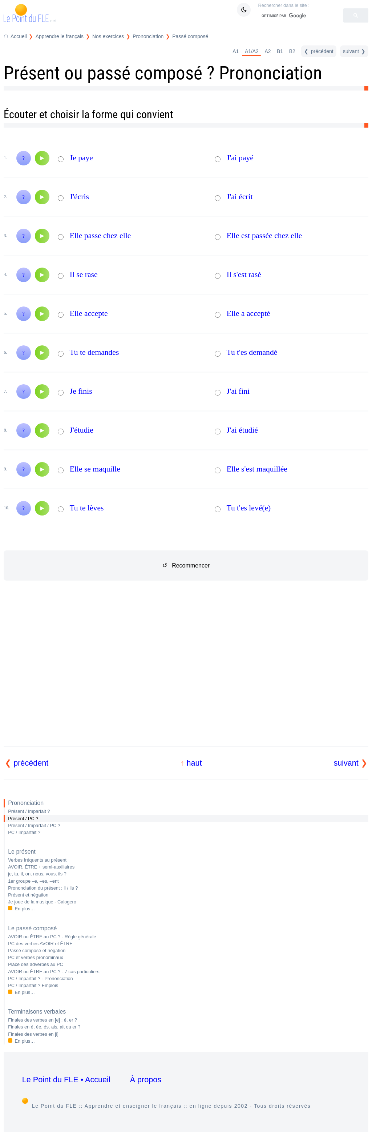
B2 (292, 51)
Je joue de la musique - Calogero (42, 902)
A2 (267, 51)
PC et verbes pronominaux (35, 957)
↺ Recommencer (186, 565)
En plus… (25, 908)
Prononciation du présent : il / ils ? (43, 888)
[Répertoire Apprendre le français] (55, 36)
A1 (235, 51)
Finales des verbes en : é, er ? (42, 1020)
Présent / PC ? (23, 818)
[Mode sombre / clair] (244, 10)
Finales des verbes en (33, 1034)
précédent (30, 762)
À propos (145, 1079)
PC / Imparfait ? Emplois (33, 985)
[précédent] (318, 51)
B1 (280, 51)
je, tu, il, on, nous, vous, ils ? (37, 874)
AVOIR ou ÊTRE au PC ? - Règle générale (52, 936)
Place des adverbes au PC (35, 964)
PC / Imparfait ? (24, 832)
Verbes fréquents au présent (37, 860)
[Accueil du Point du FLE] (15, 36)
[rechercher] (297, 15)
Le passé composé (32, 928)
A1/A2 (252, 51)
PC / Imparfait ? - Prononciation (40, 978)
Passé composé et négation (36, 950)
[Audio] (42, 158)
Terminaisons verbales (37, 1011)
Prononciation (26, 803)
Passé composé (190, 36)
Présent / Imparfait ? (29, 811)
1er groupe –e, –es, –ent (33, 881)
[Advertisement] (186, 672)
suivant (345, 762)
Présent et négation (28, 895)
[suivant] (354, 51)
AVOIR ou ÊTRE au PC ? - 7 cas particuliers (54, 971)
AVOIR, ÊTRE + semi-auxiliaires (41, 867)
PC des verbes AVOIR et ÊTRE (40, 943)
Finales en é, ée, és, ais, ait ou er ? (44, 1027)
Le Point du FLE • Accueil (66, 1079)
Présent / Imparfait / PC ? (34, 825)
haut (194, 762)
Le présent (22, 852)
